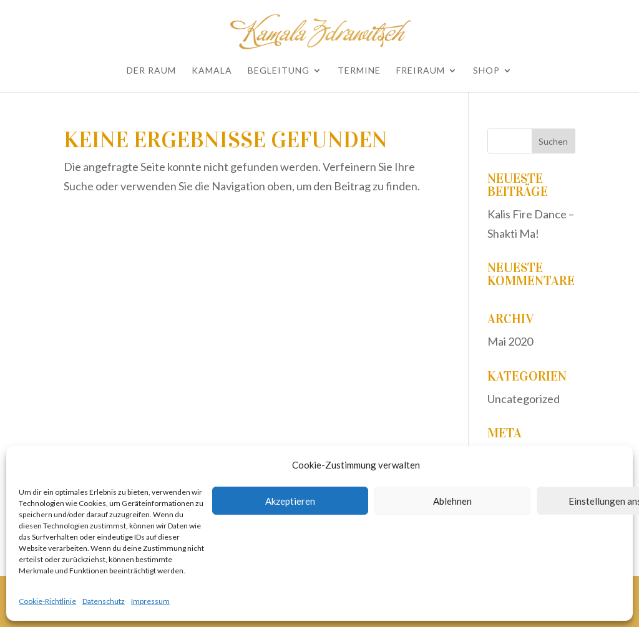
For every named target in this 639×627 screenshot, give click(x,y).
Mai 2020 (510, 341)
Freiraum (420, 70)
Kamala (212, 70)
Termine (359, 70)
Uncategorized (523, 399)
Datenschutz (103, 601)
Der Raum (151, 70)
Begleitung (279, 70)
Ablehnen (452, 501)
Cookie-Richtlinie (47, 601)
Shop (486, 70)
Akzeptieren (290, 501)
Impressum (150, 601)
